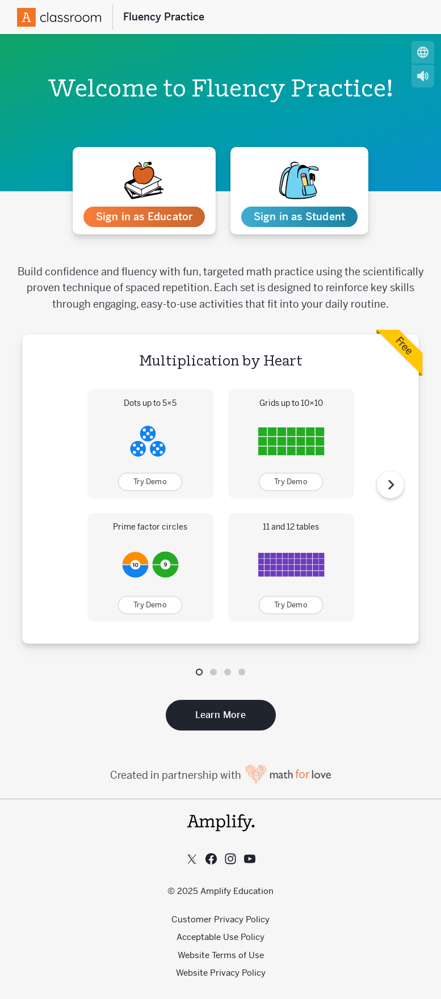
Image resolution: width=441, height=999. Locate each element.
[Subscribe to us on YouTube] (249, 858)
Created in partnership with (220, 775)
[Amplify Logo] (59, 17)
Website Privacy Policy (221, 972)
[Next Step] (390, 484)
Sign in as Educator (144, 216)
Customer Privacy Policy (220, 919)
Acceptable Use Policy (220, 936)
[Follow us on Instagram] (230, 858)
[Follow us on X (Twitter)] (191, 858)
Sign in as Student (300, 216)
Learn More (220, 715)
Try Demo (150, 481)
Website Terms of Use (221, 955)
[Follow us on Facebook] (211, 858)
